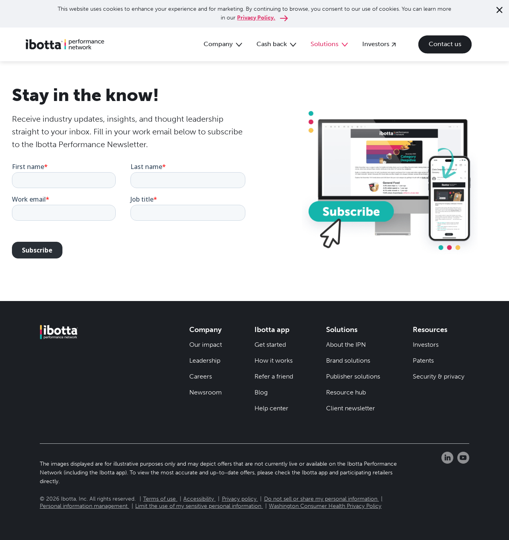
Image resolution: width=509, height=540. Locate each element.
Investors (426, 344)
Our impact (205, 344)
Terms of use (159, 498)
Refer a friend (273, 376)
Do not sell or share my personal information (320, 498)
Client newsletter (350, 408)
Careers (200, 376)
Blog (261, 392)
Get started (270, 344)
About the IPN (346, 344)
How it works (273, 360)
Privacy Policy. (256, 17)
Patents (423, 360)
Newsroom (205, 392)
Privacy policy (239, 498)
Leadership (204, 360)
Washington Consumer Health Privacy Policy (325, 506)
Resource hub (346, 392)
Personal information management (84, 506)
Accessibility (198, 498)
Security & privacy (438, 376)
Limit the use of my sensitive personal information (198, 506)
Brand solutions (348, 360)
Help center (271, 408)
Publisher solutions (353, 376)
